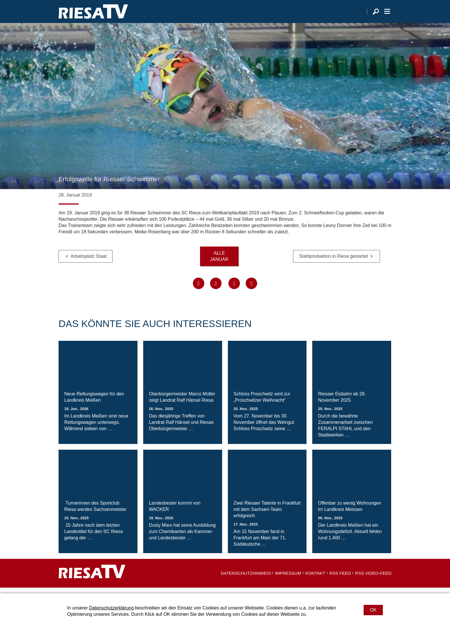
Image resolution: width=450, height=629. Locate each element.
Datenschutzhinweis (246, 578)
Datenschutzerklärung (111, 607)
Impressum (288, 578)
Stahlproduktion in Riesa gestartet (333, 261)
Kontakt (315, 578)
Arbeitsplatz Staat (88, 261)
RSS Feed (340, 578)
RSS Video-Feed (373, 578)
